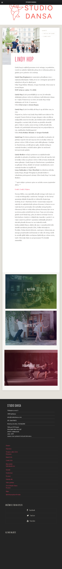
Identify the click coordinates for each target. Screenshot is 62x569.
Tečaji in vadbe (49, 33)
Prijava (27, 189)
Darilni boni (9, 468)
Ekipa (7, 486)
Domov (44, 30)
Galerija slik (9, 474)
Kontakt (8, 464)
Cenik (22, 189)
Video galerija (10, 477)
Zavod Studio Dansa (11, 480)
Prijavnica (8, 443)
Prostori (8, 471)
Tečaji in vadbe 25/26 (12, 447)
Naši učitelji (9, 459)
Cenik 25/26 (9, 455)
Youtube (31, 516)
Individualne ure (10, 461)
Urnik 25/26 (9, 452)
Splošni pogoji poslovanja (13, 489)
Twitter (31, 510)
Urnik (17, 189)
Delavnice (9, 449)
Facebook (31, 505)
